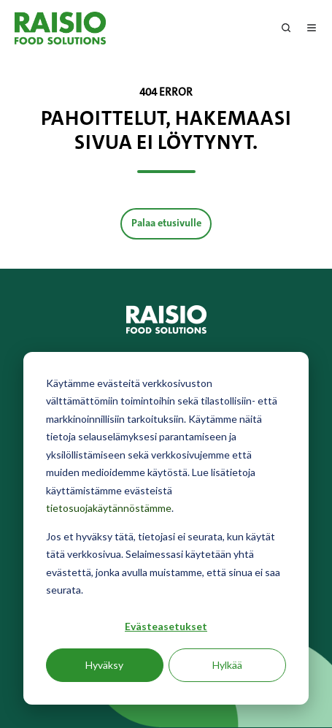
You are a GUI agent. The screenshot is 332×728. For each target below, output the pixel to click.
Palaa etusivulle (166, 223)
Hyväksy (104, 665)
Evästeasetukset (166, 626)
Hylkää (227, 665)
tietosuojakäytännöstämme (108, 508)
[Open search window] (286, 28)
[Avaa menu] (311, 28)
